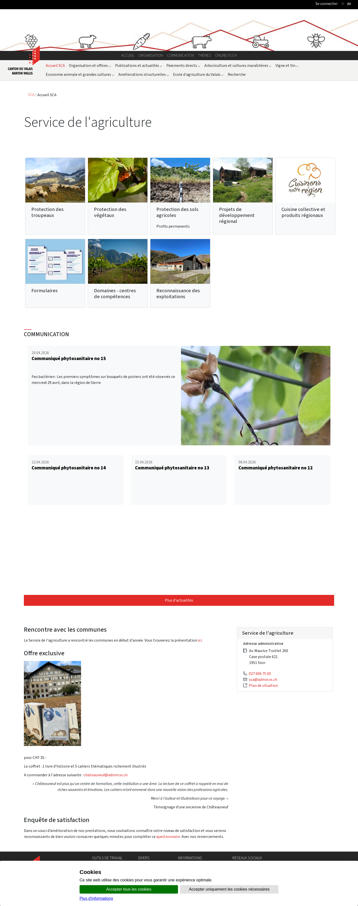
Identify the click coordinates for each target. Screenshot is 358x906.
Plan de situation (263, 685)
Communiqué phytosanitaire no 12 (275, 468)
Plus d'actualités (179, 600)
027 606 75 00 (260, 673)
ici (200, 640)
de (349, 3)
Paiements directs (183, 65)
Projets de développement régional (237, 215)
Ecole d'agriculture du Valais (198, 74)
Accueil (127, 55)
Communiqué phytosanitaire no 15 (69, 358)
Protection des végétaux (110, 212)
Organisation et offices (90, 65)
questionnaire (168, 836)
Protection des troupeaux (47, 212)
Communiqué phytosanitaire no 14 (69, 468)
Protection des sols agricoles (177, 212)
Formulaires (44, 290)
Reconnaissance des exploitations (178, 293)
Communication (180, 55)
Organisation (150, 55)
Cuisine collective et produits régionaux (303, 212)
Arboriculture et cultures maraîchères (237, 65)
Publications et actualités (138, 65)
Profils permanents (173, 226)
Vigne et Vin (287, 65)
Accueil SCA (55, 65)
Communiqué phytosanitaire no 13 (172, 468)
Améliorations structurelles (143, 74)
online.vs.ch (226, 55)
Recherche (237, 74)
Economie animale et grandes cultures (80, 74)
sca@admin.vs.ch (263, 679)
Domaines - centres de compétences (115, 293)
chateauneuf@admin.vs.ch (106, 775)
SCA (31, 94)
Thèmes (204, 55)
